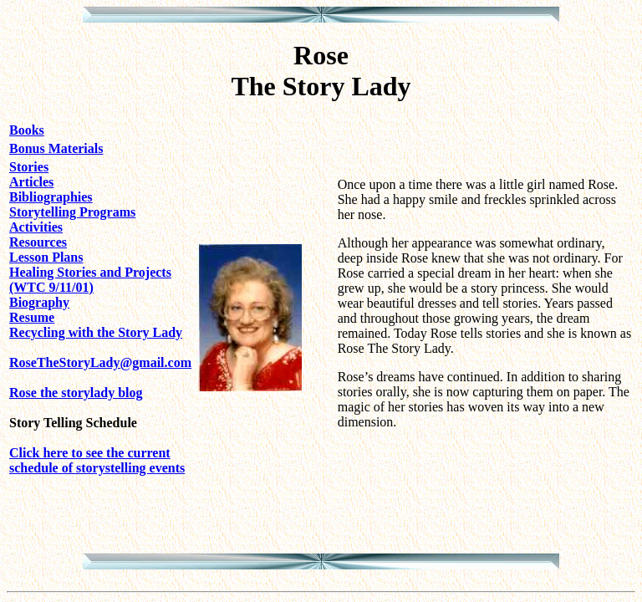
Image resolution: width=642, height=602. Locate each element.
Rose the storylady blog (76, 392)
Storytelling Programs (72, 212)
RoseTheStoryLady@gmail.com (100, 362)
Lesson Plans (46, 257)
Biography (39, 302)
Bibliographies (51, 197)
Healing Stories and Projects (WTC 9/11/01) (90, 279)
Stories (28, 167)
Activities (36, 227)
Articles (31, 182)
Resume (31, 317)
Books (26, 130)
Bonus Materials (56, 148)
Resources (38, 242)
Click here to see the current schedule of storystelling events (97, 460)
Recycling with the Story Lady (95, 332)
